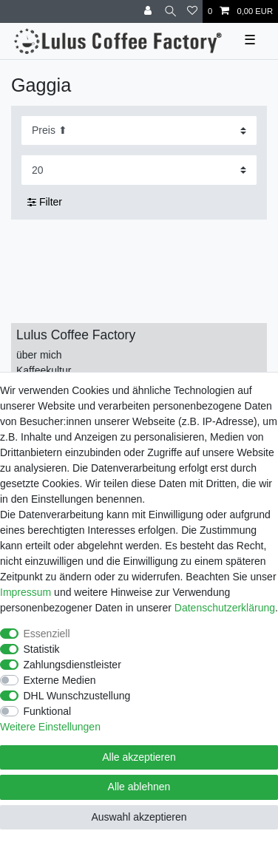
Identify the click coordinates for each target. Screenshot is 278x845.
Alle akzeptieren (139, 757)
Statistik (42, 649)
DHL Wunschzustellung (77, 696)
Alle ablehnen (139, 787)
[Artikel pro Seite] (139, 169)
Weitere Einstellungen (50, 727)
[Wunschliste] (192, 11)
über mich (38, 355)
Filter (44, 202)
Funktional (48, 711)
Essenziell (47, 633)
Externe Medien (60, 680)
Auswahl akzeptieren (138, 817)
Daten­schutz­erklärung (224, 608)
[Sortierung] (139, 130)
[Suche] (170, 11)
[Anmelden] (149, 11)
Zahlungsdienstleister (72, 665)
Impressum (25, 592)
